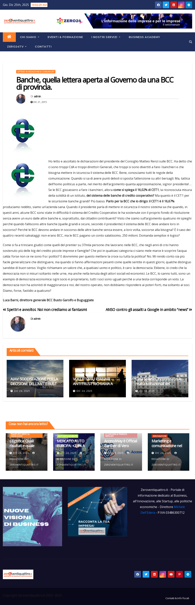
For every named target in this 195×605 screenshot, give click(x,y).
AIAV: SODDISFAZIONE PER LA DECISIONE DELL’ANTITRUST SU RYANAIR (34, 383)
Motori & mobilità (67, 436)
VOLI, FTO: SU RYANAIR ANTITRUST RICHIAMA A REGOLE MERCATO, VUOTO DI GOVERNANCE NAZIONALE (97, 386)
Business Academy (144, 37)
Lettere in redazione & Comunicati (35, 71)
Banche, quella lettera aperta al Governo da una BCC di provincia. (94, 83)
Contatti (43, 46)
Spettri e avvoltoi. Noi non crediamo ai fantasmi (45, 309)
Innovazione (160, 436)
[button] (190, 42)
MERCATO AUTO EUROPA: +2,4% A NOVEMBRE (71, 445)
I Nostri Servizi (105, 37)
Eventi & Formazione (65, 37)
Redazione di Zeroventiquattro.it (24, 459)
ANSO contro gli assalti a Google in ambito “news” (149, 309)
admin (37, 96)
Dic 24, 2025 (22, 391)
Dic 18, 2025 (147, 391)
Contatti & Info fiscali (177, 598)
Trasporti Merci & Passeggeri (20, 435)
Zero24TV (16, 46)
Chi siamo (29, 37)
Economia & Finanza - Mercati (116, 435)
